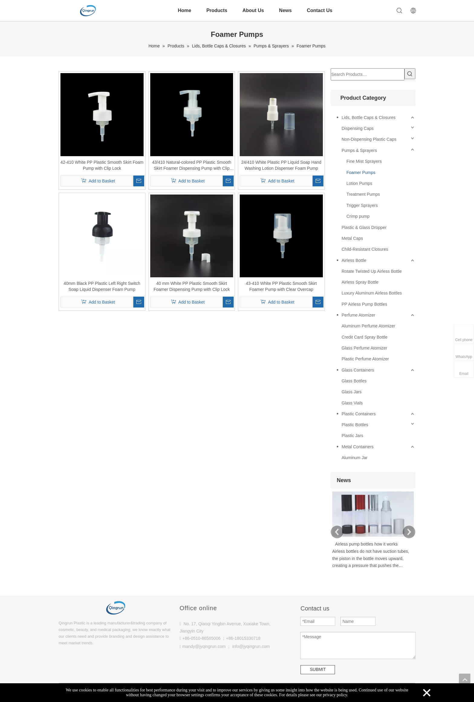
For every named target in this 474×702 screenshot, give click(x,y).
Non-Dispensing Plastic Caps (369, 139)
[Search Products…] (367, 74)
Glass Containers (358, 370)
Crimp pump (357, 216)
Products (216, 10)
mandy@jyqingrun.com (204, 646)
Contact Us (319, 10)
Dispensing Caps (358, 128)
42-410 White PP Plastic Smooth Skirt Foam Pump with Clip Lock (101, 165)
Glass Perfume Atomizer (364, 348)
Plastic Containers (359, 413)
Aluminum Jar (355, 457)
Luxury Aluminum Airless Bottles (372, 293)
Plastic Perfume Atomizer (365, 358)
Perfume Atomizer (358, 315)
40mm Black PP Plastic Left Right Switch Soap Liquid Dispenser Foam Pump (102, 286)
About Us (253, 10)
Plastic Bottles (355, 424)
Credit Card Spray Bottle (365, 337)
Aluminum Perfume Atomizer (368, 326)
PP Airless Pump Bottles (364, 304)
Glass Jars (352, 391)
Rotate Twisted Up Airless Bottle (372, 271)
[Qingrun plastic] (116, 603)
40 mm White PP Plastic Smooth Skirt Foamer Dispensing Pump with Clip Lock (192, 286)
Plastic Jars (352, 435)
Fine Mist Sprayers (364, 161)
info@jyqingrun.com (251, 646)
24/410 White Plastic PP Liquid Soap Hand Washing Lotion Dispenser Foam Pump (281, 165)
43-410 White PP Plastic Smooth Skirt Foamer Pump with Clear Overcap (281, 286)
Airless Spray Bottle (360, 282)
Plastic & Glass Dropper (364, 227)
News (285, 10)
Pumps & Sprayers (359, 150)
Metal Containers (358, 446)
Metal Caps (352, 238)
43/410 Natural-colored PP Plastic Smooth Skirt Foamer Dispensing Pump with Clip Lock (191, 165)
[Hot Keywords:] (409, 73)
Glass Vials (352, 403)
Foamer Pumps (360, 172)
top (464, 679)
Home (184, 10)
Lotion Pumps (359, 183)
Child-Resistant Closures (365, 249)
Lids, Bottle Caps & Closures (368, 117)
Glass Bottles (354, 380)
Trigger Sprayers (362, 205)
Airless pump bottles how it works (366, 544)
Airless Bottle (354, 260)
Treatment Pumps (363, 194)
